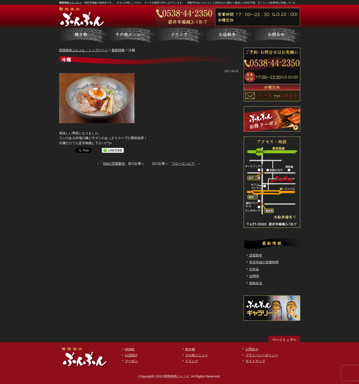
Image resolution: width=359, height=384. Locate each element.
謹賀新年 (255, 255)
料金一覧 (131, 35)
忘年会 (254, 269)
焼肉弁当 (255, 283)
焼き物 (190, 349)
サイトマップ (255, 361)
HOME (130, 349)
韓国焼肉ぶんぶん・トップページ (83, 50)
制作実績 (180, 35)
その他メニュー (196, 355)
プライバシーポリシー (261, 355)
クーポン (131, 361)
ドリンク (191, 361)
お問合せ (252, 349)
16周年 (254, 276)
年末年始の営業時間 (264, 262)
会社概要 (276, 35)
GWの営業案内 (114, 163)
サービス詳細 (83, 35)
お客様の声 (228, 35)
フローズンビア (183, 163)
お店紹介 (131, 355)
